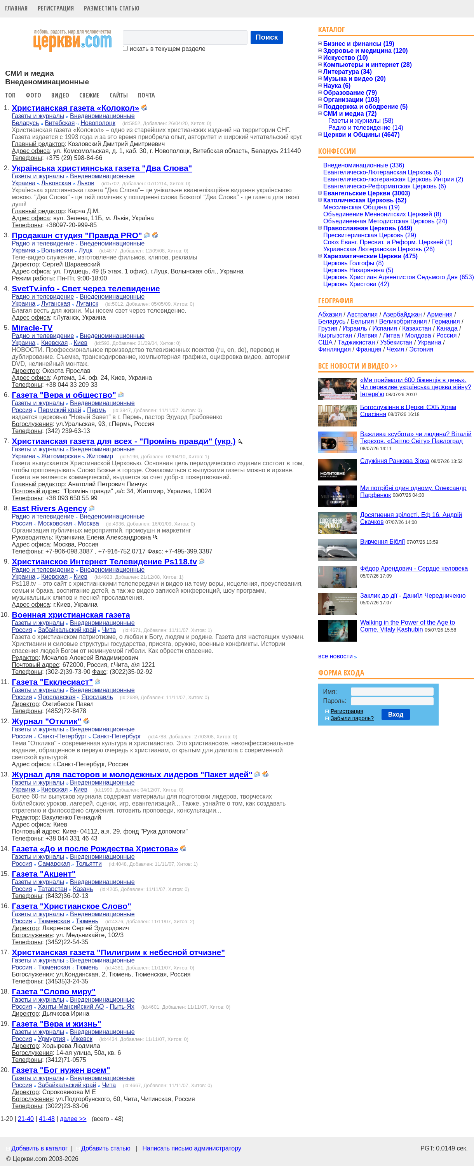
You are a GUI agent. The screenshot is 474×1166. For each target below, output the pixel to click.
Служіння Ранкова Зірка (394, 461)
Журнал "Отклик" (46, 721)
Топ (10, 95)
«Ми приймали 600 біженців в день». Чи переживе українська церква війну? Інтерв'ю (415, 387)
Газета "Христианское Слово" (71, 905)
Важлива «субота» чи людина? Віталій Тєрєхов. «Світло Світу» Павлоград (416, 437)
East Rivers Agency (49, 508)
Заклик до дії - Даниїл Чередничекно (413, 595)
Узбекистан (396, 342)
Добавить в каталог (39, 1148)
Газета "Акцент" (43, 873)
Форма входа (341, 672)
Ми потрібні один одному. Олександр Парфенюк (413, 491)
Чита (109, 630)
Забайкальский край (67, 630)
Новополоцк (97, 123)
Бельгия (362, 321)
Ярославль (97, 697)
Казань (83, 889)
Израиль (355, 328)
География (335, 300)
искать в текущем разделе (164, 48)
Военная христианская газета (71, 614)
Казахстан (416, 328)
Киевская (54, 342)
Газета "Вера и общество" (64, 394)
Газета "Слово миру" (54, 991)
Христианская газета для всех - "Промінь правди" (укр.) (123, 441)
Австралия (362, 314)
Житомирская (61, 456)
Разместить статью (111, 8)
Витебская (60, 123)
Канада (447, 328)
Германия (446, 321)
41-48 (47, 1119)
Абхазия (330, 314)
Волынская (57, 250)
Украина (23, 183)
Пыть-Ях (122, 1006)
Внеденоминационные (102, 116)
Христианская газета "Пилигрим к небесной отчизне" (118, 952)
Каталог (331, 29)
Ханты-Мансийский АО (71, 1006)
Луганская (55, 303)
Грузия (327, 328)
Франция (369, 349)
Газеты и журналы (38, 116)
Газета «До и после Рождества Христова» (95, 848)
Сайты (119, 95)
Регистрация (56, 8)
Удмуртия (52, 1038)
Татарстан (52, 889)
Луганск (87, 303)
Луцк (85, 250)
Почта (146, 95)
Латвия (367, 335)
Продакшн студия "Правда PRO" (77, 235)
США (325, 342)
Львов (85, 183)
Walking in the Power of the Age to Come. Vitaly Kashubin (407, 626)
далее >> (73, 1119)
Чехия (395, 349)
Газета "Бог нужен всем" (61, 1069)
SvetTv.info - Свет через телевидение (86, 288)
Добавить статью (106, 1148)
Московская (55, 523)
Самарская (54, 863)
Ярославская (57, 697)
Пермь (96, 410)
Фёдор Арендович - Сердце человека (414, 568)
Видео (60, 95)
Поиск (267, 37)
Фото (33, 95)
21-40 (26, 1119)
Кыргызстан (335, 335)
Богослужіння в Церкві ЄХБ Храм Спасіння (408, 410)
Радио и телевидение (43, 243)
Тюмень (87, 921)
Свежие (89, 95)
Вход (396, 714)
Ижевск (81, 1038)
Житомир (100, 456)
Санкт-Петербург (62, 736)
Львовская (56, 183)
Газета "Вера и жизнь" (56, 1023)
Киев (80, 342)
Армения (440, 314)
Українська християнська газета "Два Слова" (102, 168)
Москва (88, 523)
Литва (391, 335)
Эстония (421, 349)
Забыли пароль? (352, 718)
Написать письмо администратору (191, 1148)
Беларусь (25, 123)
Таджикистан (356, 342)
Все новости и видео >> (358, 365)
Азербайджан (402, 314)
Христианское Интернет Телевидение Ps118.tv (104, 561)
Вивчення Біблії (382, 541)
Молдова (418, 335)
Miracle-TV (32, 327)
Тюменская (54, 921)
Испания (384, 328)
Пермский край (59, 410)
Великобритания (403, 321)
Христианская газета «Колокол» (75, 107)
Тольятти (89, 863)
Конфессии (337, 151)
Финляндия (334, 349)
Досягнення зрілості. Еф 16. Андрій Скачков (411, 518)
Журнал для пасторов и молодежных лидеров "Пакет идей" (132, 774)
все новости (335, 656)
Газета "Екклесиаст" (52, 681)
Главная (16, 8)
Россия (22, 410)
